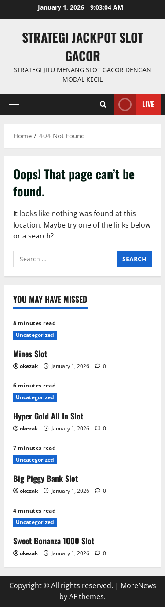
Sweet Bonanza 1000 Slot (53, 540)
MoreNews (138, 585)
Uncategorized (35, 335)
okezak (29, 366)
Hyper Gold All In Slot (48, 416)
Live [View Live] (134, 104)
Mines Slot (30, 353)
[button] (13, 104)
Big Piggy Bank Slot (45, 478)
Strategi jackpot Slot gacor (82, 46)
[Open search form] (103, 104)
